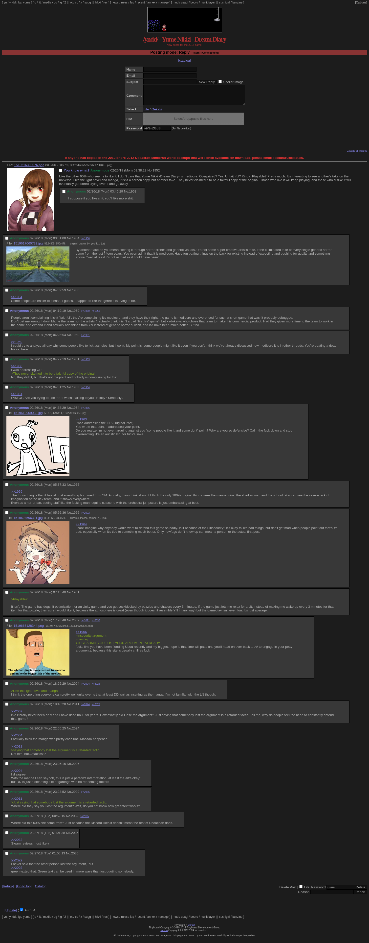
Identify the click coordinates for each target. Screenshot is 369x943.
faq (132, 2)
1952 (156, 174)
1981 (75, 596)
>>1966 (85, 411)
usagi (184, 2)
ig (61, 2)
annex (151, 2)
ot (71, 2)
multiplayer (208, 2)
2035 (75, 836)
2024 (75, 732)
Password (318, 891)
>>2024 (85, 687)
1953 (132, 195)
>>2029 (96, 708)
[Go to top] (23, 890)
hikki (98, 2)
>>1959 (16, 345)
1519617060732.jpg (28, 247)
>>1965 (96, 314)
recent (141, 2)
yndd (12, 2)
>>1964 (85, 391)
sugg (88, 2)
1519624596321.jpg (28, 521)
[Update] (10, 914)
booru (194, 2)
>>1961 (85, 339)
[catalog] (184, 60)
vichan (191, 928)
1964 (75, 411)
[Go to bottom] (209, 52)
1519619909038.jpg (28, 416)
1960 (75, 338)
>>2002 (85, 516)
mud (175, 2)
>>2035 (84, 820)
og (55, 2)
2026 (75, 767)
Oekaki (157, 113)
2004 (75, 687)
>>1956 (85, 242)
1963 (75, 391)
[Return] (195, 52)
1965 (75, 488)
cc (76, 2)
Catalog (40, 890)
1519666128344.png (29, 629)
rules (124, 2)
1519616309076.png (29, 168)
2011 (75, 708)
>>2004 (16, 739)
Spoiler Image (233, 82)
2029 (75, 795)
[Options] (361, 2)
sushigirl (224, 2)
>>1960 (85, 314)
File (146, 113)
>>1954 (16, 301)
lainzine (237, 2)
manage (163, 2)
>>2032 (16, 843)
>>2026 (96, 687)
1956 (75, 294)
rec (106, 2)
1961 (75, 363)
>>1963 (85, 363)
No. (149, 174)
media (47, 2)
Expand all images (357, 154)
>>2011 (85, 624)
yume (26, 2)
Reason (303, 895)
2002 (75, 624)
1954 (75, 242)
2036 (75, 857)
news (115, 2)
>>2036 (96, 624)
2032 (75, 820)
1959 (75, 314)
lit (40, 2)
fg (19, 2)
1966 (75, 516)
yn (5, 2)
